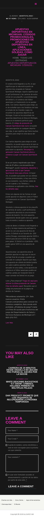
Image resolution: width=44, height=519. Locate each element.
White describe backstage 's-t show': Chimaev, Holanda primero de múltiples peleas (22, 385)
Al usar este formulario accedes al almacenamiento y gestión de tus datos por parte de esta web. (23, 477)
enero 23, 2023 (22, 393)
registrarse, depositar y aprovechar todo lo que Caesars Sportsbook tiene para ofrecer (22, 170)
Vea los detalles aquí (14, 286)
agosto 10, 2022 (22, 365)
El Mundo (14, 16)
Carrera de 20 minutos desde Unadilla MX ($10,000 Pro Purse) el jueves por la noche (22, 371)
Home (16, 58)
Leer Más (9, 323)
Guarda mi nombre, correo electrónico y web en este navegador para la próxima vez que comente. (23, 448)
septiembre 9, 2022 (22, 379)
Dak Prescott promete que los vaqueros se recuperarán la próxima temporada (22, 399)
